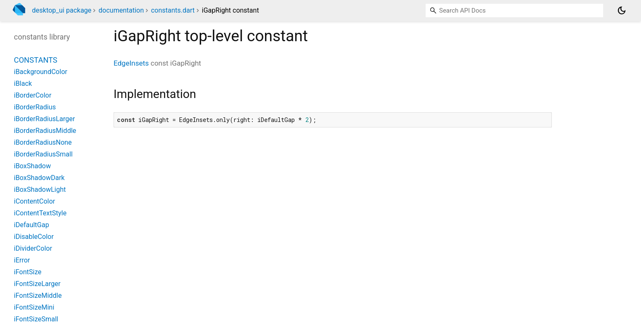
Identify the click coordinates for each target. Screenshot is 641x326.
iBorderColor (32, 95)
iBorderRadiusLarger (44, 119)
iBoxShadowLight (40, 189)
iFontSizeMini (34, 307)
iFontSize (27, 272)
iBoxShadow (32, 166)
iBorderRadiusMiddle (45, 131)
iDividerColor (33, 248)
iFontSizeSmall (36, 319)
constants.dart (173, 10)
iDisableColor (34, 237)
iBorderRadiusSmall (43, 154)
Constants (35, 60)
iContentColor (34, 201)
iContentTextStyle (40, 213)
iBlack (23, 83)
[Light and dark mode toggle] (621, 10)
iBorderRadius (35, 107)
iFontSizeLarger (37, 284)
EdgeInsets (131, 63)
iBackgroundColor (40, 72)
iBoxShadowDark (39, 178)
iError (22, 260)
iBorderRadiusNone (43, 142)
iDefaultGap (31, 225)
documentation (121, 10)
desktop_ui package (61, 10)
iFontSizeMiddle (38, 295)
